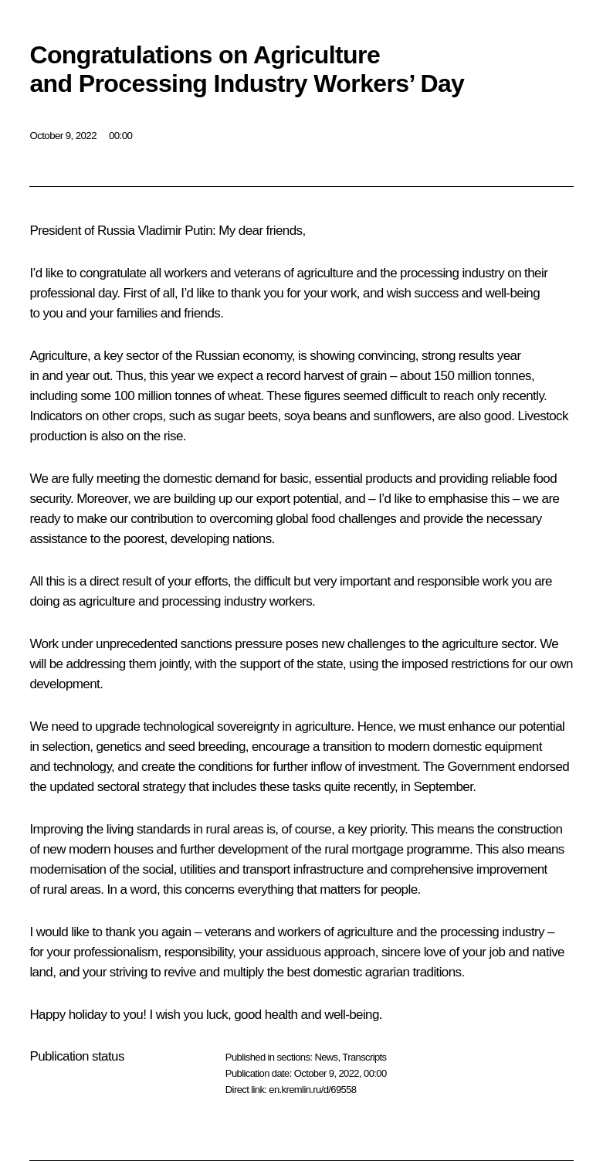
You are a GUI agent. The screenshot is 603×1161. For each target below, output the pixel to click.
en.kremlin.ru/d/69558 (312, 1089)
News (325, 1057)
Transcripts (364, 1057)
